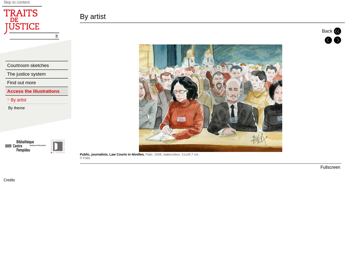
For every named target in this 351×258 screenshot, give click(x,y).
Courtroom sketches (28, 65)
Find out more (21, 82)
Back (327, 31)
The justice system (26, 74)
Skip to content (17, 2)
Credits (9, 180)
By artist (18, 99)
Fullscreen (330, 167)
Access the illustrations (33, 91)
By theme (16, 108)
